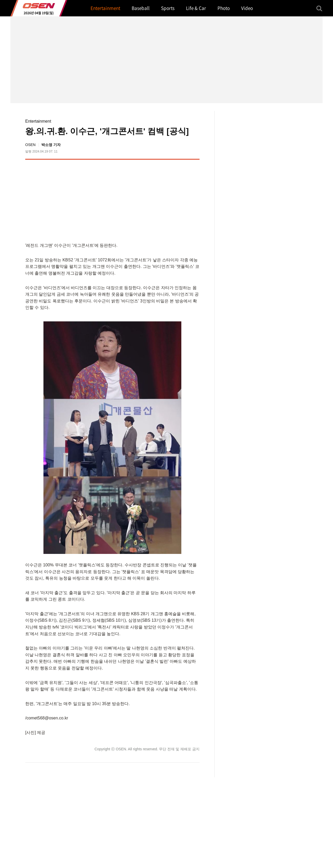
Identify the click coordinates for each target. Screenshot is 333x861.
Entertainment (38, 121)
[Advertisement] (156, 200)
